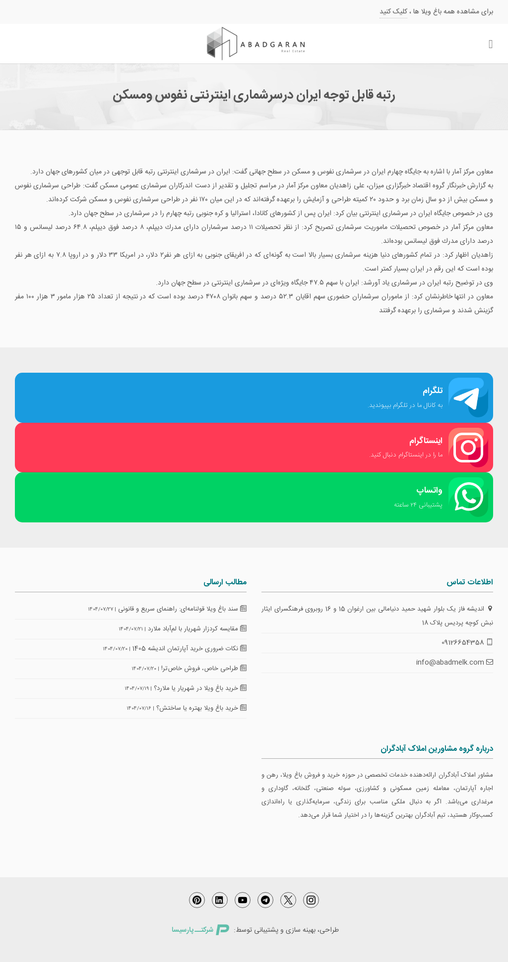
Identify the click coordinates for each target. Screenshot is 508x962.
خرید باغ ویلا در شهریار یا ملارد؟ (200, 688)
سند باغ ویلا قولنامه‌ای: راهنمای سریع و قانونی (182, 609)
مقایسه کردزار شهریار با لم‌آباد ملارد (197, 628)
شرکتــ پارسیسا (200, 930)
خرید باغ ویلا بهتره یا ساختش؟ (201, 708)
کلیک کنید (393, 12)
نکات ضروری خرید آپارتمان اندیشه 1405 (189, 648)
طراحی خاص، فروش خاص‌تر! (204, 668)
